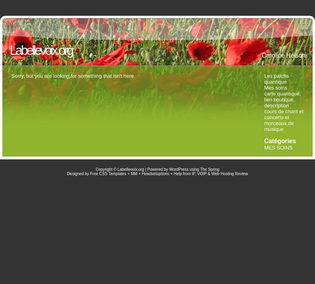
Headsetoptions (155, 174)
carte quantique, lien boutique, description (282, 99)
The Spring (209, 169)
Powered (155, 169)
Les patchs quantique (276, 79)
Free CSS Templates (108, 174)
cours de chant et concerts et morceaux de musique (284, 120)
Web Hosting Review (229, 174)
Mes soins (275, 88)
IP (193, 174)
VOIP (202, 174)
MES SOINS (278, 148)
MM (134, 174)
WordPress (179, 169)
